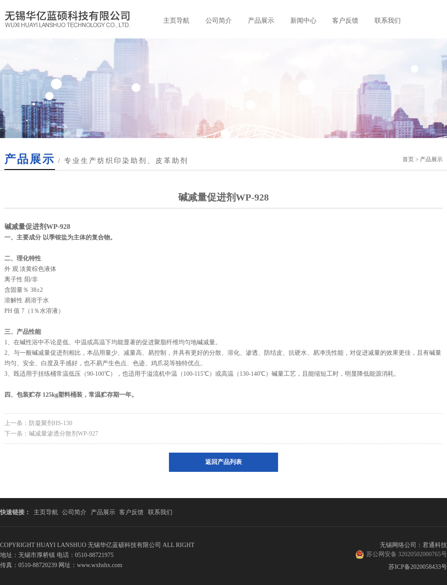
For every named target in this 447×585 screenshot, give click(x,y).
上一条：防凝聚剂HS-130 (38, 423)
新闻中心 (303, 20)
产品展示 (261, 20)
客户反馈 (345, 20)
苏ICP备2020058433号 (418, 567)
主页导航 (176, 20)
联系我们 (388, 20)
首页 (408, 159)
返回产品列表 (223, 462)
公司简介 (219, 20)
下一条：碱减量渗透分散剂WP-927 (51, 433)
